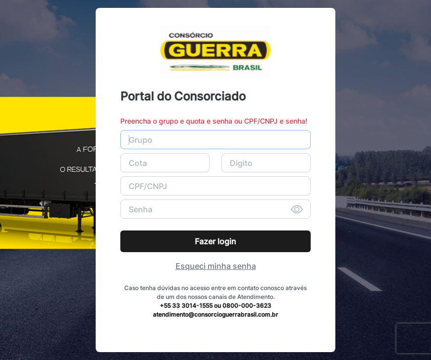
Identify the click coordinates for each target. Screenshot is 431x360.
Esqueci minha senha (216, 266)
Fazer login (215, 241)
